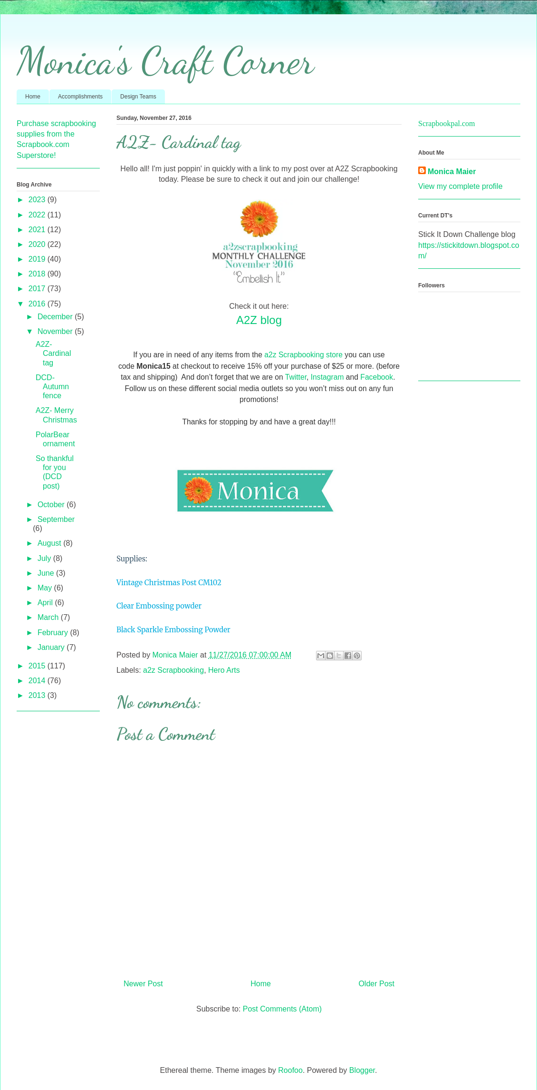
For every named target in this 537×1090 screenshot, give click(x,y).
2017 (38, 289)
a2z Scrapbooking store (303, 355)
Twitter (296, 377)
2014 (38, 681)
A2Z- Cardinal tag (53, 353)
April (46, 603)
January (52, 647)
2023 (38, 200)
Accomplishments (80, 96)
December (56, 317)
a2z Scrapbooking (173, 670)
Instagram (327, 377)
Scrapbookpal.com (446, 123)
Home (32, 96)
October (52, 505)
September (56, 519)
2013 (38, 695)
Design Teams (138, 96)
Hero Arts (224, 670)
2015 (38, 666)
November (56, 331)
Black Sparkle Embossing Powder (173, 629)
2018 (38, 274)
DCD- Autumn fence (52, 386)
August (50, 543)
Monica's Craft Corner (165, 60)
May (46, 588)
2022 (38, 215)
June (47, 573)
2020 (38, 244)
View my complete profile (460, 186)
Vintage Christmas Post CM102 (168, 582)
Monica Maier (452, 171)
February (54, 632)
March (49, 617)
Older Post (376, 984)
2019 (38, 259)
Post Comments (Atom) (282, 1009)
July (45, 558)
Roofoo (290, 1070)
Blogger (362, 1070)
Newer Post (143, 984)
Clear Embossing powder (158, 605)
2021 (38, 230)
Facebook (376, 377)
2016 (38, 304)
